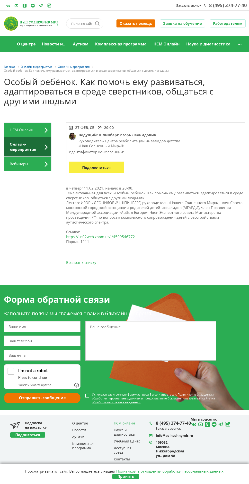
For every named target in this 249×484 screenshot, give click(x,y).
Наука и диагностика (208, 44)
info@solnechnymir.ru (174, 435)
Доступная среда (123, 450)
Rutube (49, 6)
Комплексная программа (121, 44)
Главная (7, 44)
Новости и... (54, 44)
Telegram (33, 6)
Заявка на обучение (182, 23)
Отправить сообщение (42, 397)
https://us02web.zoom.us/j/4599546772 (100, 236)
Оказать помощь (136, 23)
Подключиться (96, 167)
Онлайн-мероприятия (23, 147)
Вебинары (19, 163)
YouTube (16, 6)
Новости (79, 430)
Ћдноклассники (206, 424)
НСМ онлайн (124, 423)
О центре (26, 44)
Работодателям (227, 23)
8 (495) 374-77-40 (228, 5)
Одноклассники (24, 6)
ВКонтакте (8, 6)
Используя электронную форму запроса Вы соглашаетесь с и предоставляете (153, 398)
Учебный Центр (127, 441)
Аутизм (81, 44)
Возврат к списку (81, 262)
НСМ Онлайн (166, 44)
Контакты (122, 459)
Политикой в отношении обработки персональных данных (169, 471)
